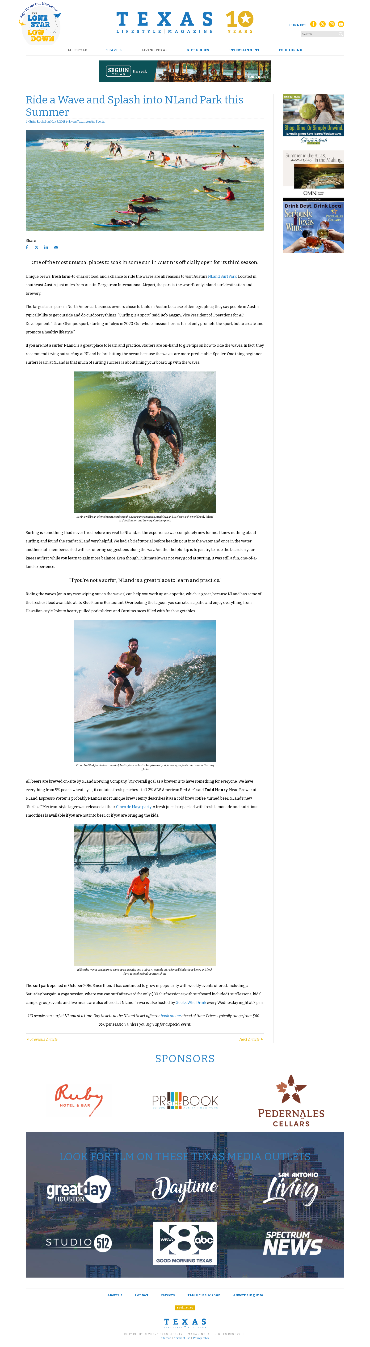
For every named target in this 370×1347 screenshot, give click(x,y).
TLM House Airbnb (203, 1295)
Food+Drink (290, 50)
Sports (100, 121)
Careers (168, 1295)
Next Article (251, 1039)
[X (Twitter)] (322, 25)
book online (171, 1016)
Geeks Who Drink (191, 1002)
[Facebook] (313, 25)
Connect (297, 25)
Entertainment (244, 50)
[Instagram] (331, 25)
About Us (114, 1295)
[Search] (341, 33)
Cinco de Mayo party (133, 807)
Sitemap (166, 1338)
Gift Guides (198, 50)
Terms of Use (182, 1338)
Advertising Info (248, 1295)
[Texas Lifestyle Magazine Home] (185, 22)
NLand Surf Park (222, 276)
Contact (141, 1295)
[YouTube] (341, 25)
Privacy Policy (201, 1338)
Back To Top (185, 1307)
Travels (114, 50)
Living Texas (155, 50)
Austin (90, 121)
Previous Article (42, 1039)
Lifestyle (77, 50)
